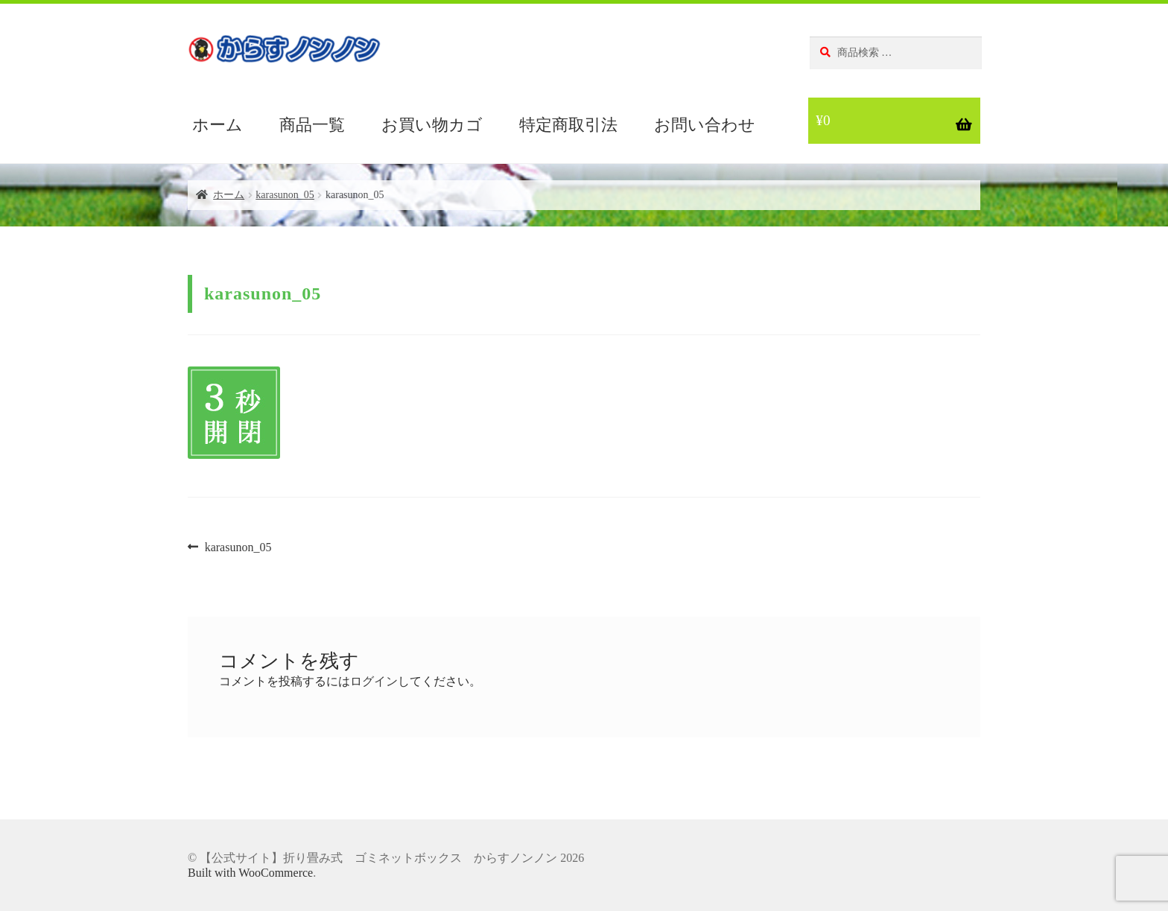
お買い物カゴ (432, 124)
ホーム (217, 124)
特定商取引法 (568, 124)
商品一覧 (312, 124)
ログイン (374, 681)
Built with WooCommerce (250, 872)
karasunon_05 (285, 194)
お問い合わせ (704, 124)
